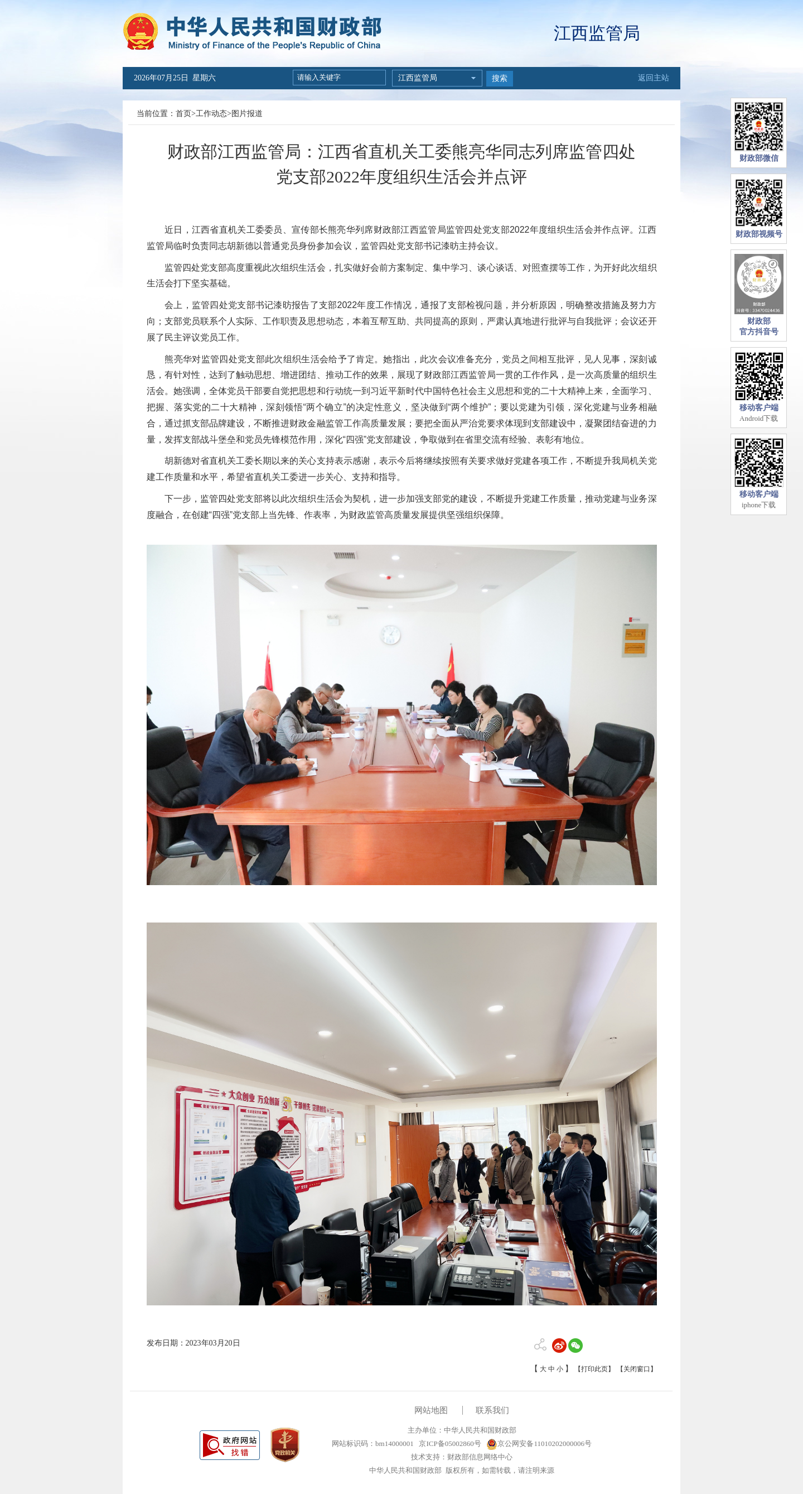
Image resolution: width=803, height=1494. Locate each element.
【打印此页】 (594, 1369)
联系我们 (492, 1410)
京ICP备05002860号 (449, 1443)
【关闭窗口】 (637, 1369)
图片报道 (247, 113)
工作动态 (211, 113)
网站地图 (431, 1410)
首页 (183, 113)
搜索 (499, 78)
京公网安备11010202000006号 (539, 1443)
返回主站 (653, 78)
